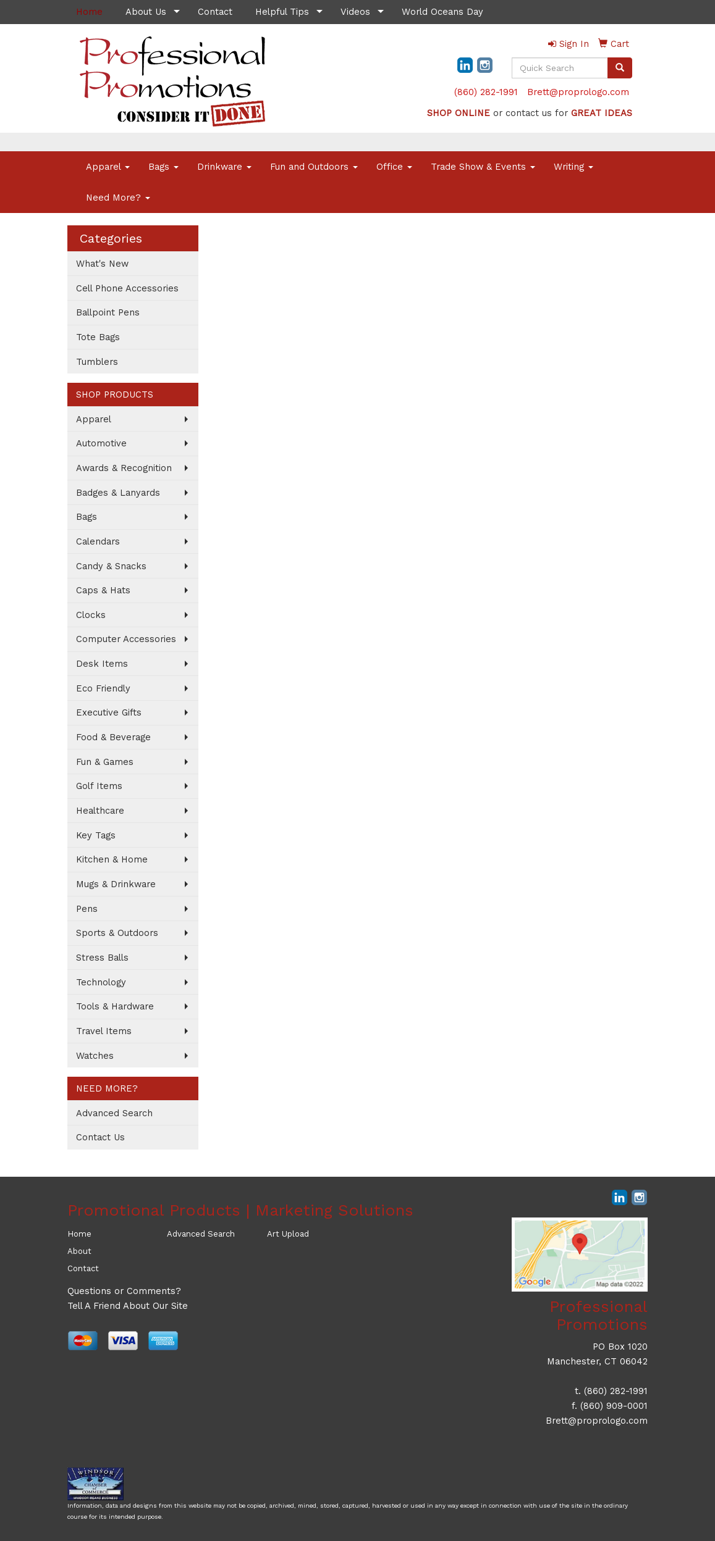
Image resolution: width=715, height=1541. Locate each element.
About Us (145, 11)
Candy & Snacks (111, 566)
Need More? (118, 197)
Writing (573, 166)
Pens (87, 908)
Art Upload (288, 1233)
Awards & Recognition (124, 468)
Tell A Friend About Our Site (127, 1305)
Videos (355, 11)
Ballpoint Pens (108, 312)
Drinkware (224, 166)
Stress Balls (102, 957)
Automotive (101, 443)
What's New (102, 263)
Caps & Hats (103, 590)
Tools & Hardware (115, 1006)
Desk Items (102, 663)
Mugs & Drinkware (116, 884)
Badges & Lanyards (118, 492)
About (79, 1251)
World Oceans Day (442, 11)
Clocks (91, 614)
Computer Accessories (126, 639)
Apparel (108, 166)
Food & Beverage (113, 737)
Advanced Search (114, 1113)
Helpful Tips (282, 11)
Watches (95, 1055)
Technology (101, 982)
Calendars (98, 541)
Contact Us (100, 1137)
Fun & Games (104, 761)
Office (394, 166)
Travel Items (104, 1031)
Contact (215, 11)
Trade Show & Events (483, 166)
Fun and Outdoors (314, 166)
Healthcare (100, 810)
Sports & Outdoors (117, 932)
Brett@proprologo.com (578, 92)
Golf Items (99, 785)
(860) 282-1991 (486, 92)
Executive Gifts (109, 712)
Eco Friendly (103, 688)
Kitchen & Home (112, 859)
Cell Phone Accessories (127, 288)
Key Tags (96, 835)
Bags (163, 166)
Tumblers (97, 361)
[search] (619, 67)
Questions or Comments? (124, 1291)
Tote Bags (98, 337)
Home (79, 1233)
